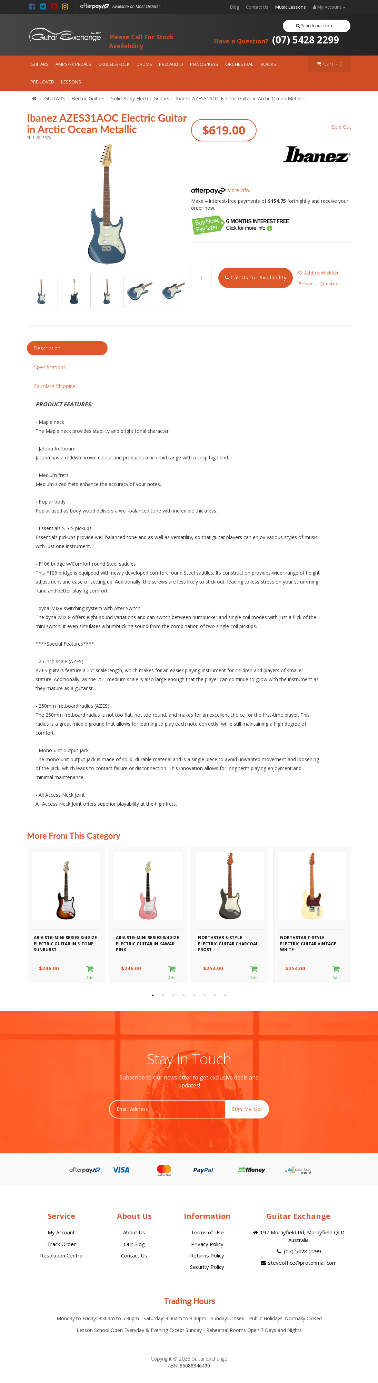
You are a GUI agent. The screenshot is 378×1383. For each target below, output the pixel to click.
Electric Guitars (88, 98)
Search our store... (316, 26)
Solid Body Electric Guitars (140, 98)
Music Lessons (290, 7)
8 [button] (225, 995)
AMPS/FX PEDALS (73, 64)
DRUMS (144, 64)
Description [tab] (47, 348)
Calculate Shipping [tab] (54, 385)
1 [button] (152, 995)
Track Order (61, 1244)
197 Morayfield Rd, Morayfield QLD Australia (298, 1236)
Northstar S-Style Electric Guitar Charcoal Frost (228, 943)
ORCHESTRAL (239, 64)
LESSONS (71, 82)
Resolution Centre (61, 1255)
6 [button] (204, 995)
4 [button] (183, 995)
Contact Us (257, 7)
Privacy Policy (207, 1244)
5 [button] (194, 995)
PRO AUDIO (171, 64)
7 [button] (214, 995)
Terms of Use (207, 1232)
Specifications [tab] (50, 367)
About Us (134, 1232)
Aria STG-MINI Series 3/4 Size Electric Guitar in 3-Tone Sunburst (65, 943)
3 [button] (173, 995)
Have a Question (319, 284)
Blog (234, 7)
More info (220, 190)
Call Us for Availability (256, 277)
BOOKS (268, 64)
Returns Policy (207, 1255)
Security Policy (207, 1266)
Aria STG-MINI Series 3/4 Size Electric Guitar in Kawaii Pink (147, 943)
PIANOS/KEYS (204, 64)
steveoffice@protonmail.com (298, 1262)
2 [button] (163, 995)
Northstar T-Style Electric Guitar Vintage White (308, 943)
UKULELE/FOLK (114, 64)
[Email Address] (167, 1109)
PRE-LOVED (42, 82)
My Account (61, 1232)
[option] (107, 204)
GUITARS (39, 64)
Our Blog (134, 1244)
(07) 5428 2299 (276, 39)
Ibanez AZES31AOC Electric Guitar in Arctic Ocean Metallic (240, 98)
